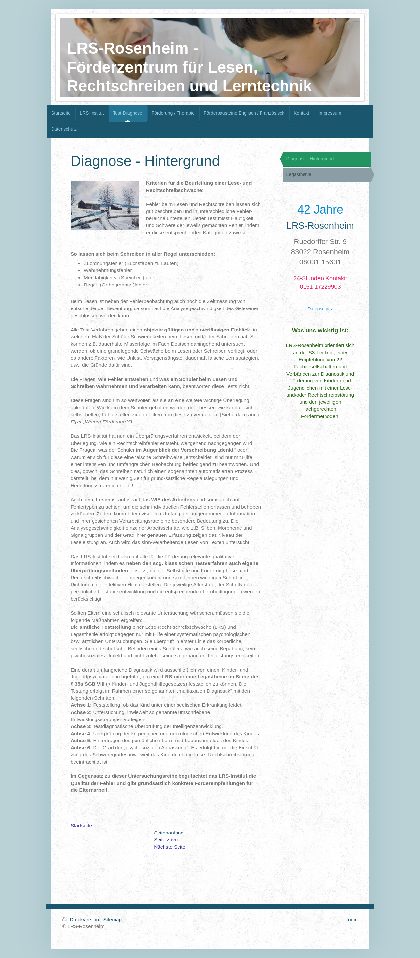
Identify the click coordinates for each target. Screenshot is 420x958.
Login (351, 919)
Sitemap (112, 919)
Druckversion (81, 919)
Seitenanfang (169, 832)
